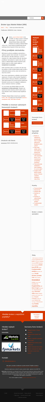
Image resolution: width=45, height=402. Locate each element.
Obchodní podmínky (23, 397)
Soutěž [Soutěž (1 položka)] (33, 300)
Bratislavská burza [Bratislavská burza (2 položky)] (39, 259)
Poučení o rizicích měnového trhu (29, 377)
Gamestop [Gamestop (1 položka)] (38, 271)
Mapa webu (16, 395)
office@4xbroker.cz (10, 361)
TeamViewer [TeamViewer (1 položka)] (34, 301)
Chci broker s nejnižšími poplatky (36, 316)
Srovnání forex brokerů (18, 393)
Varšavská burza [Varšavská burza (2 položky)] (39, 301)
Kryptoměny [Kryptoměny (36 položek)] (36, 286)
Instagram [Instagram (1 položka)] (38, 277)
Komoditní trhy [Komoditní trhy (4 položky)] (35, 283)
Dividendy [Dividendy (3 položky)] (36, 265)
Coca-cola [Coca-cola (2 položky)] (34, 263)
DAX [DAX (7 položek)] (37, 263)
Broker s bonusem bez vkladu (35, 346)
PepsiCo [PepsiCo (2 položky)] (40, 293)
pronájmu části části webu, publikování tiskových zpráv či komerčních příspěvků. (22, 366)
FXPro (3, 97)
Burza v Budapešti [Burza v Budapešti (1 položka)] (40, 261)
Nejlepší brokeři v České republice (34, 331)
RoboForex (12, 112)
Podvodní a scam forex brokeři (33, 352)
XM (6, 97)
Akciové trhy (37, 189)
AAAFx (23, 111)
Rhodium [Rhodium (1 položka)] (38, 295)
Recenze (6, 119)
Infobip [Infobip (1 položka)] (36, 277)
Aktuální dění (37, 191)
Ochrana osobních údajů (25, 395)
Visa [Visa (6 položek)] (33, 303)
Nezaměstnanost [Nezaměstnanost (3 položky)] (37, 289)
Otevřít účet (12, 119)
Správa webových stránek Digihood (39, 394)
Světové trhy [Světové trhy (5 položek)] (37, 300)
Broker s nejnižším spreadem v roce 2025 (35, 339)
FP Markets (12, 124)
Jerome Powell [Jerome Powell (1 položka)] (38, 282)
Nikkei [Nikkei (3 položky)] (33, 291)
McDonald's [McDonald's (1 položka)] (41, 288)
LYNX (39, 74)
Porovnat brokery (37, 122)
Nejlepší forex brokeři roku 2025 (34, 335)
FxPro (39, 100)
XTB (9, 97)
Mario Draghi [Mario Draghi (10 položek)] (35, 288)
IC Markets (40, 62)
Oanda (18, 99)
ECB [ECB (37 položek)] (36, 267)
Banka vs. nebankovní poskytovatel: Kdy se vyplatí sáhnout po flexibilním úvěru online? (38, 140)
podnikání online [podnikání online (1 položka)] (34, 295)
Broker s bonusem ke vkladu (35, 349)
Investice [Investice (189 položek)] (36, 280)
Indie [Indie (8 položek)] (33, 277)
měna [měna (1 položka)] (33, 289)
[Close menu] (3, 1)
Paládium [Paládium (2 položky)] (37, 293)
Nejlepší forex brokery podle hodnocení (35, 343)
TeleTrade (13, 99)
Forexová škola (38, 188)
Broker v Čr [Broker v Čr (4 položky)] (34, 261)
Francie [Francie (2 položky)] (39, 267)
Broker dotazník (28, 393)
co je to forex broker (18, 37)
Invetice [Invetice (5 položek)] (33, 282)
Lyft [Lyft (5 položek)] (41, 286)
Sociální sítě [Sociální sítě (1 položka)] (39, 298)
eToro (22, 123)
